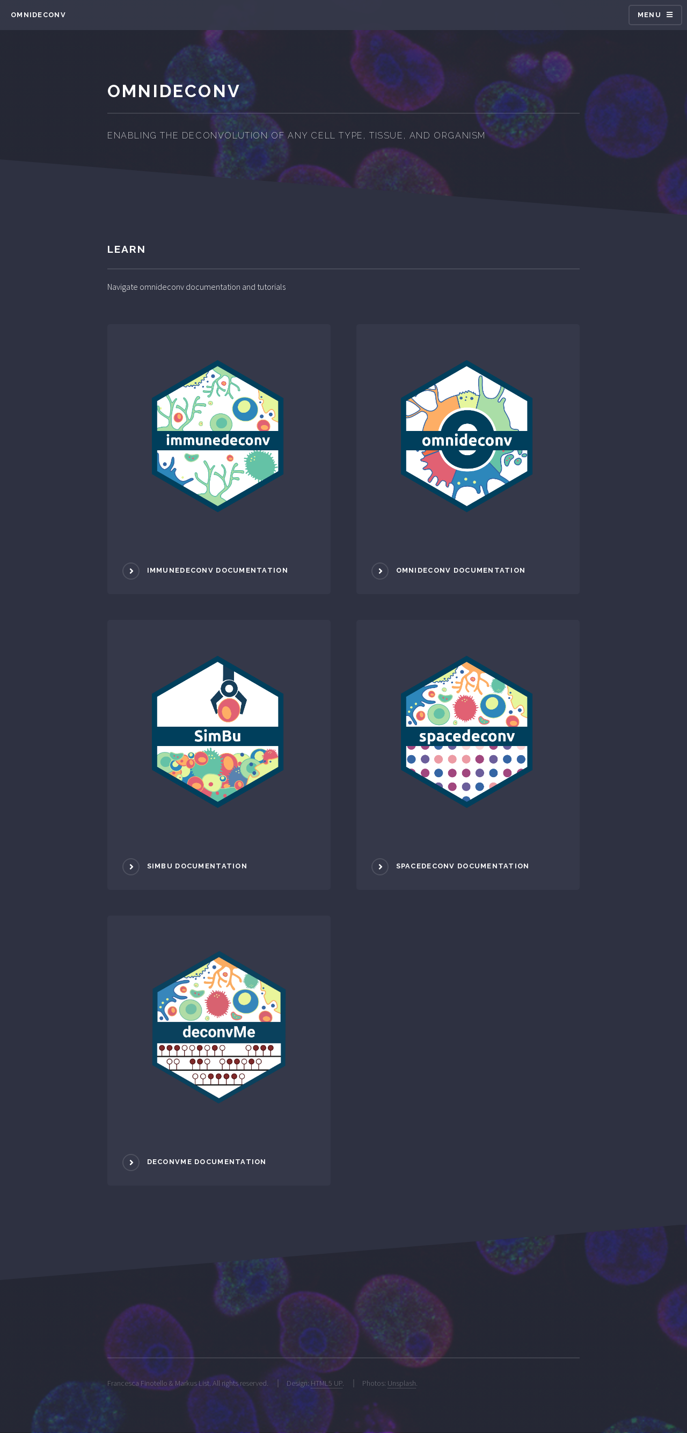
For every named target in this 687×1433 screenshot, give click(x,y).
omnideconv (38, 15)
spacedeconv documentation (463, 866)
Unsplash (402, 1383)
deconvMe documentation (207, 1162)
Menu (649, 15)
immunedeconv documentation (217, 570)
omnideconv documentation (461, 570)
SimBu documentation (197, 866)
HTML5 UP (326, 1383)
